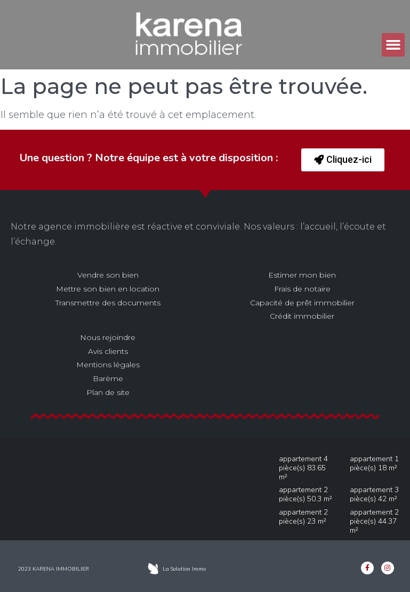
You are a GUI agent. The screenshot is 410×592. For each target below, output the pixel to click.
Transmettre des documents (107, 302)
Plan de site (108, 392)
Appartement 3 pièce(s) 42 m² (374, 494)
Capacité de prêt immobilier (302, 302)
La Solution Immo (184, 568)
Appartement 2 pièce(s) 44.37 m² (374, 521)
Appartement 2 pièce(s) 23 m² (303, 516)
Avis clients (108, 351)
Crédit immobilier (302, 316)
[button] (393, 45)
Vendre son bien (108, 275)
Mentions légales (108, 364)
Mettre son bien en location (107, 289)
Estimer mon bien (302, 275)
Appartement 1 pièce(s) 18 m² (374, 463)
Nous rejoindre (107, 337)
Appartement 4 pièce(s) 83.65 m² (303, 468)
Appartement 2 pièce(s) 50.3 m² (305, 494)
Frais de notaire (302, 289)
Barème (108, 378)
